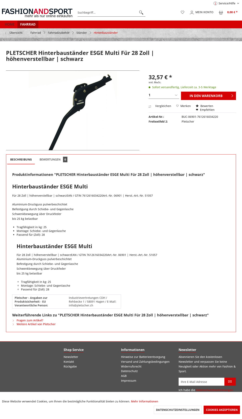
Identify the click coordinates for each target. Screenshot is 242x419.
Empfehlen (205, 110)
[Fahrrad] (27, 24)
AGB (124, 376)
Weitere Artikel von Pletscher (34, 324)
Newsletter (71, 357)
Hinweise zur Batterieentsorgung (143, 357)
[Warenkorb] (228, 13)
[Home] (9, 24)
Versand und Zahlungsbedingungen (145, 362)
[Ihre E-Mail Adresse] (202, 382)
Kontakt (69, 362)
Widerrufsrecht (131, 366)
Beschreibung (21, 159)
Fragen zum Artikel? (27, 320)
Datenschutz (129, 371)
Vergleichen (160, 106)
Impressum (128, 380)
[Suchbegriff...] (111, 13)
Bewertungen (53, 159)
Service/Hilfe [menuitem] (225, 3)
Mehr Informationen (144, 401)
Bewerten (204, 106)
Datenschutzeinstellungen (177, 410)
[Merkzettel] (182, 13)
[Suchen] (141, 13)
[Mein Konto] (201, 13)
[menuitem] (111, 13)
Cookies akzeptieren (222, 410)
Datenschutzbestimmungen (214, 390)
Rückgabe (70, 366)
